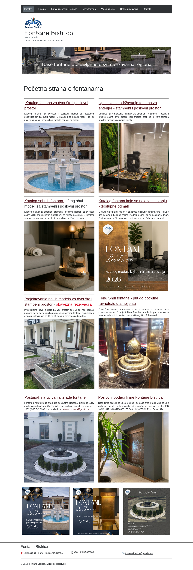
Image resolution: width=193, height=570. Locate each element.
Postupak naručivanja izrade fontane (55, 397)
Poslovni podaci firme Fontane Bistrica (130, 397)
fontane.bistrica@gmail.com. (76, 409)
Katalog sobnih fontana (44, 201)
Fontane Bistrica (49, 33)
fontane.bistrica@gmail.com (139, 553)
